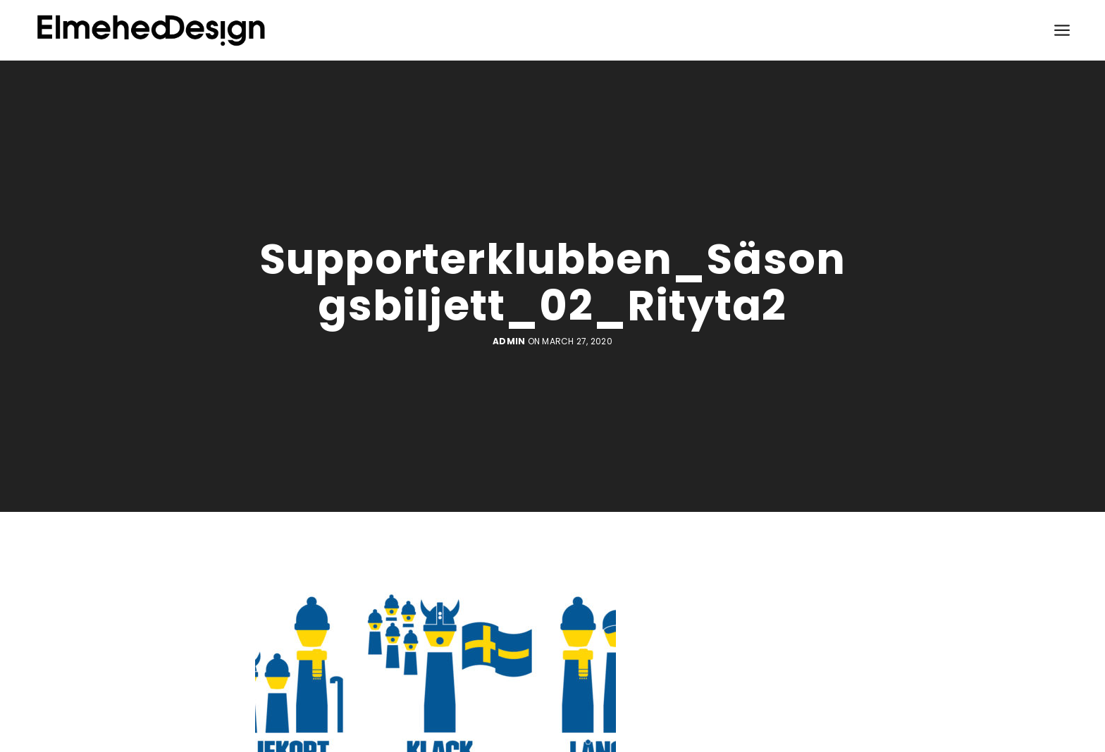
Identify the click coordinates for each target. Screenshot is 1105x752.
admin (509, 341)
